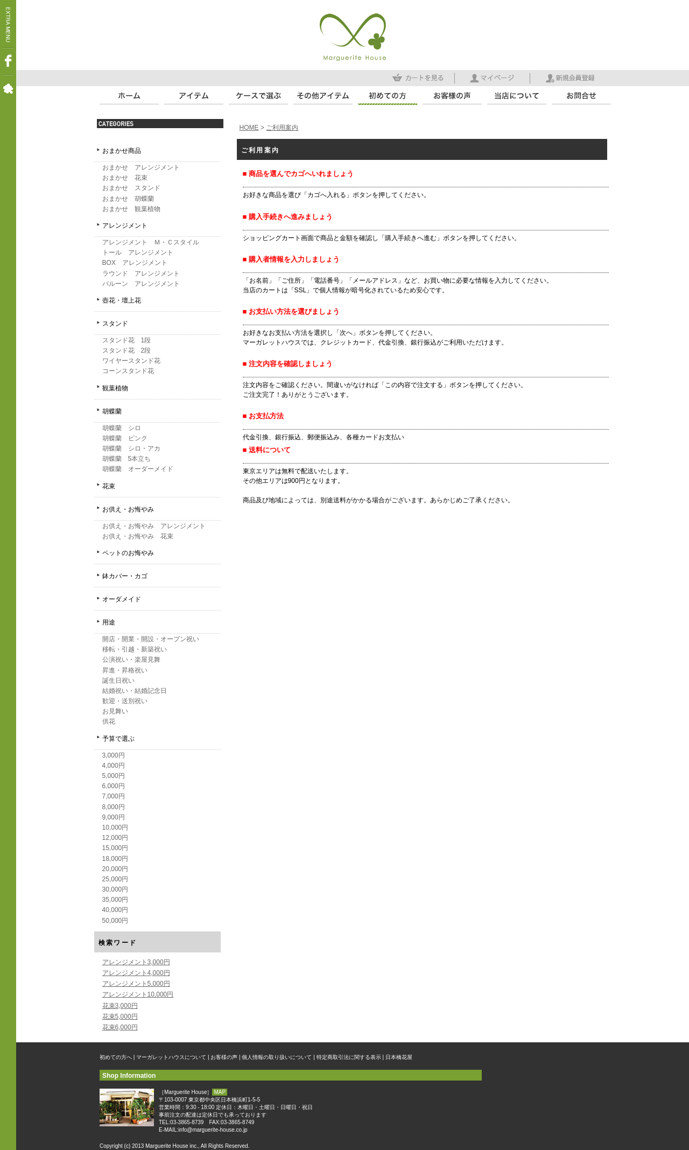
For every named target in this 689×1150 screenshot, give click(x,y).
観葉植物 (115, 388)
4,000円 (113, 765)
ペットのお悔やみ (128, 553)
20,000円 (115, 869)
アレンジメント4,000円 (136, 973)
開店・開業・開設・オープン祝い (150, 639)
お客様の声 (223, 1057)
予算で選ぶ (118, 738)
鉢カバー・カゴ (124, 576)
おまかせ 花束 (124, 177)
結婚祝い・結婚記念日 (134, 691)
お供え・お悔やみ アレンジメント (154, 526)
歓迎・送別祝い (124, 701)
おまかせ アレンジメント (141, 167)
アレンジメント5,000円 (136, 983)
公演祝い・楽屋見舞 (131, 659)
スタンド (115, 323)
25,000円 (115, 879)
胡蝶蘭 (112, 411)
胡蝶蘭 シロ (121, 428)
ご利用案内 (282, 127)
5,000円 (113, 776)
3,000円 (113, 755)
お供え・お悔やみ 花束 (137, 536)
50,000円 (115, 920)
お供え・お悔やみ (128, 509)
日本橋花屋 (398, 1057)
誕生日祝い (118, 680)
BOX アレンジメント (134, 263)
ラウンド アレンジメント (141, 273)
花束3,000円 (120, 1005)
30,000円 (115, 889)
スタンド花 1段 (126, 340)
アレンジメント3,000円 (136, 962)
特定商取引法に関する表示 (349, 1057)
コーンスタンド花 (128, 371)
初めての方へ (116, 1057)
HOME (249, 127)
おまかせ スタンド (131, 188)
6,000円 (113, 786)
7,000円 (113, 796)
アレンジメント (124, 225)
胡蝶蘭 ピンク (124, 438)
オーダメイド (121, 599)
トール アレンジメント (137, 252)
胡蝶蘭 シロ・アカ (131, 448)
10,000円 (115, 827)
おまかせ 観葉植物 (131, 209)
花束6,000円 (120, 1027)
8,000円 (113, 807)
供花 (108, 721)
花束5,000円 (120, 1016)
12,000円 (115, 838)
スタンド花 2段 (126, 350)
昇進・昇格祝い (124, 670)
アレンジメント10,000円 (138, 994)
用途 (108, 622)
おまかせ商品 (121, 151)
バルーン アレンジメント (141, 284)
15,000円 (115, 848)
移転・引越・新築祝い (134, 649)
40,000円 (115, 910)
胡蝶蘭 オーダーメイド (137, 469)
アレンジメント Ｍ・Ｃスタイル (150, 242)
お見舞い (115, 711)
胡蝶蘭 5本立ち (126, 458)
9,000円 (113, 817)
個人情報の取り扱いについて (277, 1057)
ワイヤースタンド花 (131, 360)
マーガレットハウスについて (171, 1057)
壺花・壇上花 (121, 300)
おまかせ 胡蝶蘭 (128, 198)
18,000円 (115, 859)
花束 (108, 486)
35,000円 (115, 899)
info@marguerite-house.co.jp (213, 1130)
